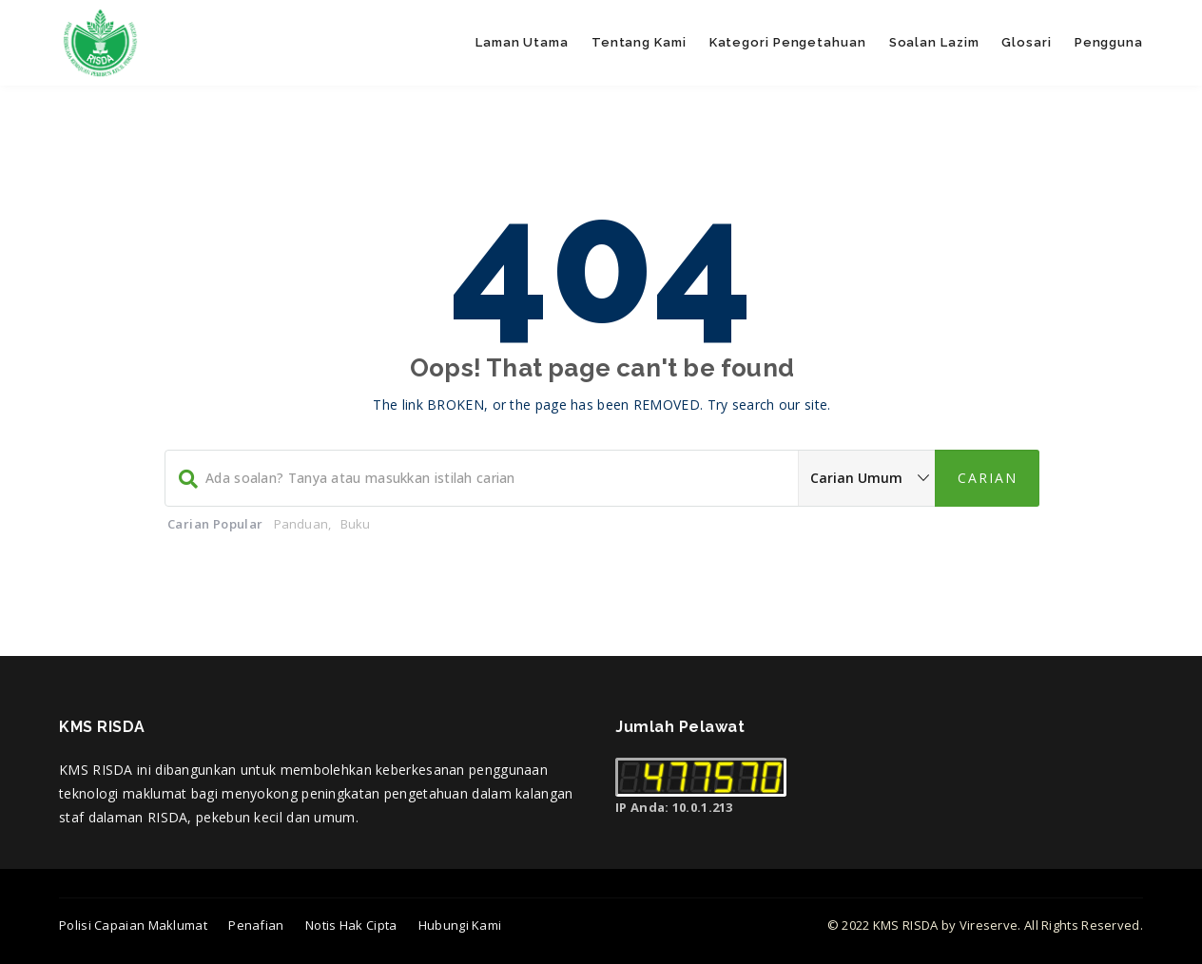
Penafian (255, 925)
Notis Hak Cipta (351, 925)
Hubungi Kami (460, 925)
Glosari (1026, 42)
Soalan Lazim (934, 42)
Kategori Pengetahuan (787, 42)
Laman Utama (522, 42)
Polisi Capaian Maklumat (133, 925)
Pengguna (1109, 42)
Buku (355, 523)
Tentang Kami (639, 42)
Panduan (301, 523)
